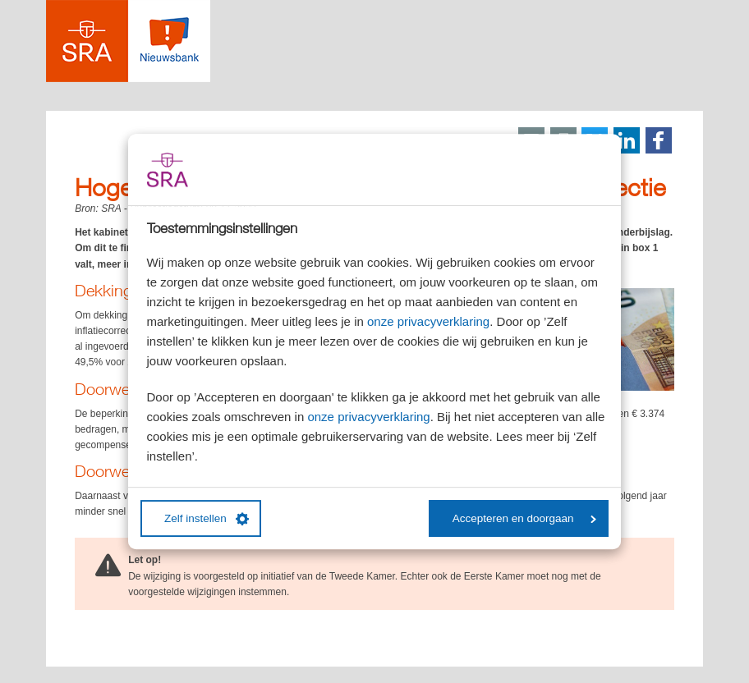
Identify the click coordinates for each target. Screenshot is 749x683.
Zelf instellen (206, 518)
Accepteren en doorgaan (524, 518)
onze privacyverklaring (428, 321)
